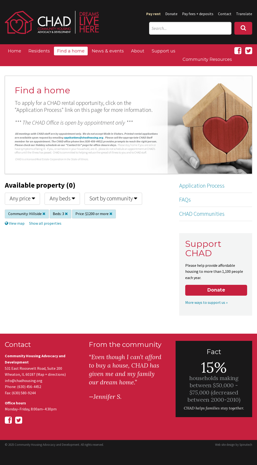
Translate (244, 13)
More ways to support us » (206, 302)
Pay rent (153, 13)
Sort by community (113, 198)
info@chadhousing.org (23, 380)
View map (15, 223)
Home (14, 51)
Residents (39, 51)
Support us (163, 51)
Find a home (71, 51)
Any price (22, 198)
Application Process (201, 185)
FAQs (185, 199)
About (137, 51)
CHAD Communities (201, 213)
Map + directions (51, 374)
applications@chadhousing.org (83, 137)
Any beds (62, 198)
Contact (224, 13)
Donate (171, 13)
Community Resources (207, 59)
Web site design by (233, 445)
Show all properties (45, 223)
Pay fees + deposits (197, 13)
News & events (108, 51)
